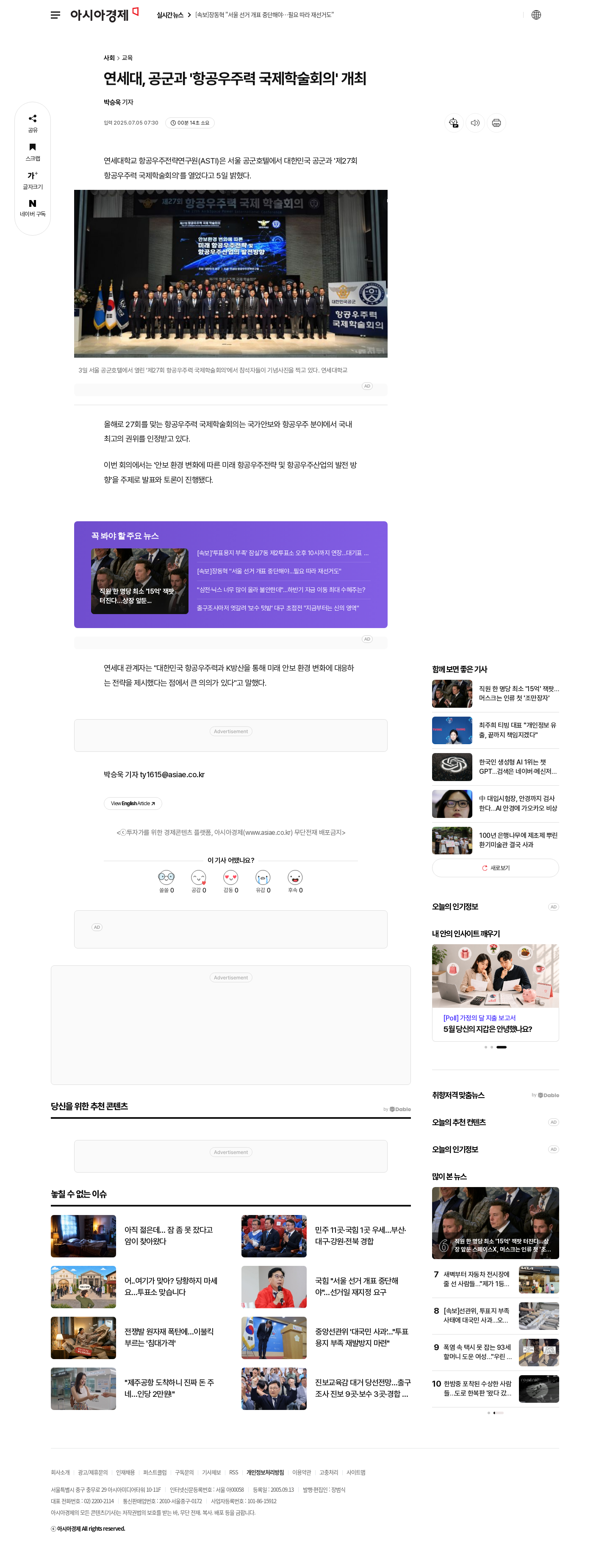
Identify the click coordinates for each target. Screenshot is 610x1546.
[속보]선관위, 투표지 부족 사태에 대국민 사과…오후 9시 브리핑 (477, 1320)
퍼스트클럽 (154, 1472)
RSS (233, 1472)
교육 (127, 58)
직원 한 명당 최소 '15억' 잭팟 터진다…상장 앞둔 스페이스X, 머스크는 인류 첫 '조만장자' (503, 1249)
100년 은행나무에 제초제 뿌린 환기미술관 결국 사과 (518, 840)
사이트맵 (356, 1472)
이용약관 (301, 1472)
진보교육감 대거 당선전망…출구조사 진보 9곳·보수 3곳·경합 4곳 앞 (362, 1389)
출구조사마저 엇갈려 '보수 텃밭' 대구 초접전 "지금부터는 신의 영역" (278, 608)
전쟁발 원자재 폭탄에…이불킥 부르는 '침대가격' (169, 1337)
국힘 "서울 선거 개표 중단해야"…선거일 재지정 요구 (356, 1286)
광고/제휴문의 (93, 1472)
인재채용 (125, 1472)
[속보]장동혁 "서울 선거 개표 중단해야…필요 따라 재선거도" (269, 571)
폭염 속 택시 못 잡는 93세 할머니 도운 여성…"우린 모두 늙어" (478, 1357)
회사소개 (60, 1472)
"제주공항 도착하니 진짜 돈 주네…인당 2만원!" (169, 1388)
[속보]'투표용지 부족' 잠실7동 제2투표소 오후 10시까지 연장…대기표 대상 (284, 553)
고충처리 (328, 1472)
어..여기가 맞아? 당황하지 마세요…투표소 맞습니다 (171, 1286)
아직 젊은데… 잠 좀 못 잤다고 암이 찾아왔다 (169, 1235)
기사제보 (211, 1472)
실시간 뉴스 (170, 15)
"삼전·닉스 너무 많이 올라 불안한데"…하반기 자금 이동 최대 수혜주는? (281, 590)
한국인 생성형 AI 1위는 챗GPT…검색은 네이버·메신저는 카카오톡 (518, 767)
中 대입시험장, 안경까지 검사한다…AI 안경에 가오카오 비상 (518, 803)
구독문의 (184, 1472)
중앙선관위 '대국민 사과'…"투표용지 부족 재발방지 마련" (361, 1337)
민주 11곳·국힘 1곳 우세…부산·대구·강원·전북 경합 (360, 1235)
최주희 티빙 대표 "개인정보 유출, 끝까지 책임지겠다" (518, 730)
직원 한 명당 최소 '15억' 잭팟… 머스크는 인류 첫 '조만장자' (519, 693)
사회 (109, 58)
